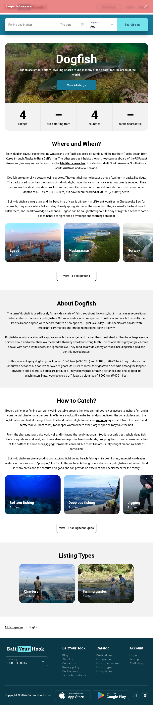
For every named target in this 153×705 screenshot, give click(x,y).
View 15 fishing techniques (76, 528)
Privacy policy (70, 667)
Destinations (104, 655)
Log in (133, 655)
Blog (65, 655)
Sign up (134, 659)
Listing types (104, 671)
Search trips (132, 24)
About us (68, 659)
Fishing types (104, 667)
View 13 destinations (76, 275)
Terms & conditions (74, 675)
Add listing (136, 663)
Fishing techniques (108, 663)
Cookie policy (70, 671)
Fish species (104, 659)
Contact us (69, 663)
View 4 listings (76, 85)
